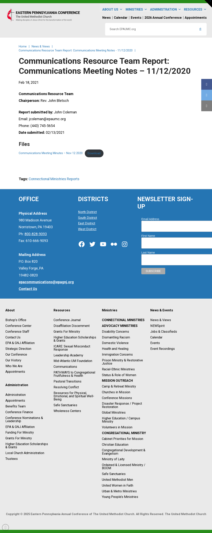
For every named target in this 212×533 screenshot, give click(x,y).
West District (87, 229)
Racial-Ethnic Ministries (118, 369)
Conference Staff (17, 331)
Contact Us (13, 337)
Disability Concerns (115, 331)
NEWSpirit (157, 326)
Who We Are (13, 366)
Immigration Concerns (117, 354)
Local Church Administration (24, 453)
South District (87, 218)
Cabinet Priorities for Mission (122, 439)
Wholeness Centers (67, 411)
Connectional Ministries (123, 320)
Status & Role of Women (119, 375)
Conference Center (18, 326)
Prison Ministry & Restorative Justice (122, 361)
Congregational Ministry (124, 433)
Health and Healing (115, 349)
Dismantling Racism (116, 337)
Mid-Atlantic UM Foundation (73, 361)
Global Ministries (114, 413)
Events (155, 343)
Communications (65, 367)
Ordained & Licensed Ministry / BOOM (123, 466)
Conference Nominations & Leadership (24, 419)
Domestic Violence (115, 343)
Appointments (15, 372)
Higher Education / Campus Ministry (121, 419)
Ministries (136, 7)
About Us (112, 7)
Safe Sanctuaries (65, 405)
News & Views (160, 320)
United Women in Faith (117, 485)
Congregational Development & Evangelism (123, 451)
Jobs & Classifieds (163, 331)
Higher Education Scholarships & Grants (26, 445)
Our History (13, 360)
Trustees (11, 459)
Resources (195, 7)
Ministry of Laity (113, 459)
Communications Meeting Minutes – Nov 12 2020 (51, 153)
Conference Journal (67, 320)
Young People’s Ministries (120, 497)
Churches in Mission (116, 392)
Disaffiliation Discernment (72, 326)
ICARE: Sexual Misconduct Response (72, 347)
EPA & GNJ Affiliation (20, 343)
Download (94, 153)
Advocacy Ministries (120, 326)
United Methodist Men (117, 480)
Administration (165, 7)
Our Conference (16, 354)
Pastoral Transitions (67, 381)
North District (87, 212)
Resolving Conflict (66, 387)
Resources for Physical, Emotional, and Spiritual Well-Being (74, 396)
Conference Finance (19, 412)
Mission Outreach (117, 381)
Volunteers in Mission (117, 427)
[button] (208, 4)
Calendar (156, 337)
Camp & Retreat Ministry (119, 386)
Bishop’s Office (15, 320)
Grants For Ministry (18, 438)
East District (86, 223)
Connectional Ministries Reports (54, 179)
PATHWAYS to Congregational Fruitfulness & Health (74, 374)
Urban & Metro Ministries (119, 491)
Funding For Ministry (19, 433)
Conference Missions (117, 398)
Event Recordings (162, 349)
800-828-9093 (35, 234)
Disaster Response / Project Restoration (122, 405)
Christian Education (115, 444)
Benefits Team (15, 406)
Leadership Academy (68, 355)
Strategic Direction (18, 349)
